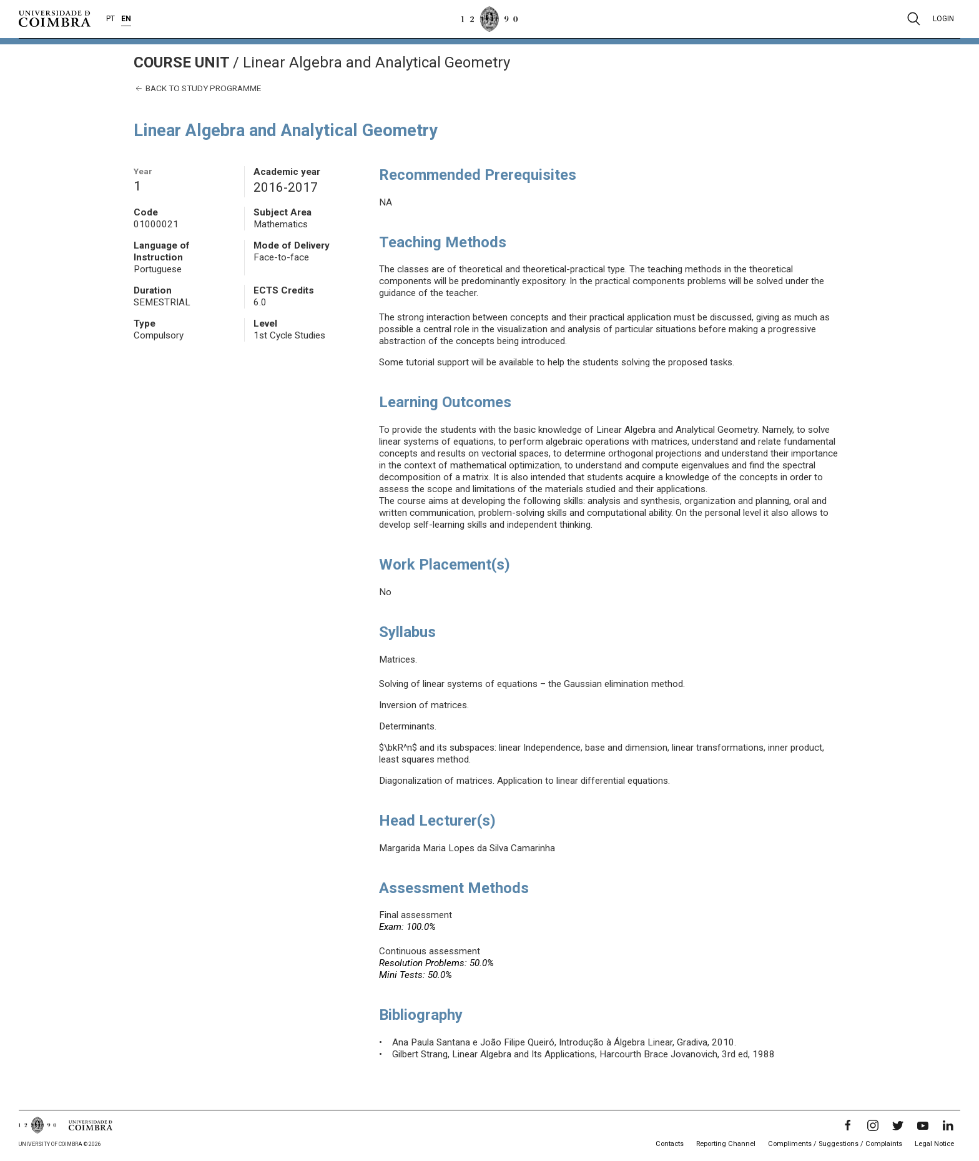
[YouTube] (922, 1125)
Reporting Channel (725, 1144)
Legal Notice (934, 1144)
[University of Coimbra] (55, 18)
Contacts (670, 1144)
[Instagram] (872, 1125)
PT (110, 18)
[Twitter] (897, 1125)
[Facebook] (847, 1125)
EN (126, 18)
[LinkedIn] (947, 1125)
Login (943, 18)
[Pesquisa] (913, 19)
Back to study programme (197, 88)
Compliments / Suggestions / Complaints (835, 1144)
